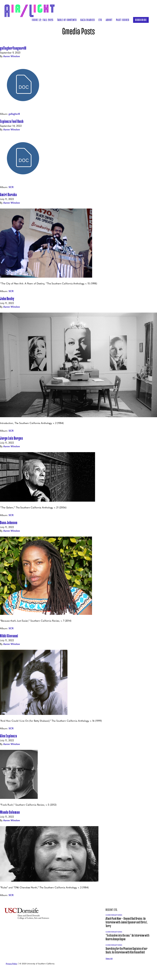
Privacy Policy (11, 963)
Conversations (114, 915)
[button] (67, 20)
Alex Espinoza (8, 736)
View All (109, 959)
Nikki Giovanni (9, 636)
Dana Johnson (8, 523)
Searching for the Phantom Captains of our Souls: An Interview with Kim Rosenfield (126, 950)
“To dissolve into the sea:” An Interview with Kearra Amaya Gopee (127, 937)
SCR (11, 187)
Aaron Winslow (11, 56)
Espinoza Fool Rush (11, 121)
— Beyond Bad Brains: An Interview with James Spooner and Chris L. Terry (127, 922)
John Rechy (7, 299)
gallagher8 (14, 114)
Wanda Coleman (10, 812)
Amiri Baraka (8, 194)
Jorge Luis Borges (11, 438)
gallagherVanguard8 (13, 48)
